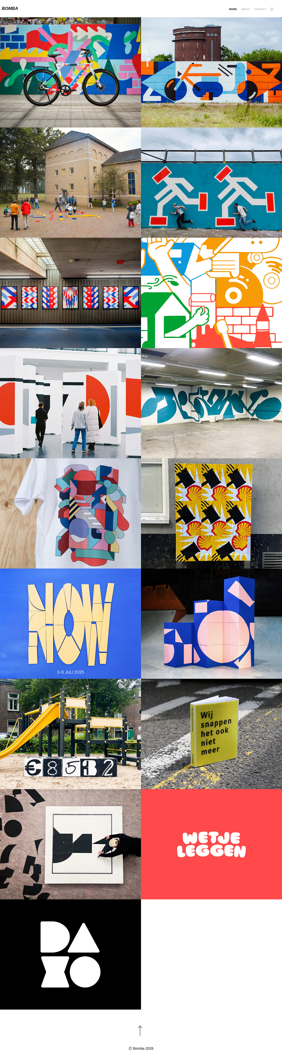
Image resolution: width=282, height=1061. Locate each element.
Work (233, 9)
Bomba (10, 8)
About (245, 9)
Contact (260, 9)
